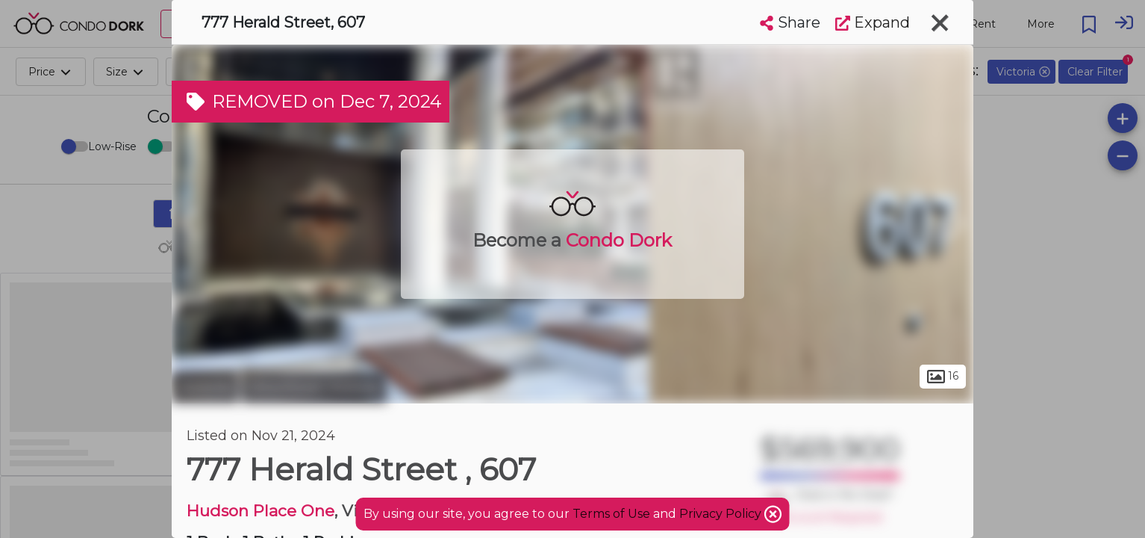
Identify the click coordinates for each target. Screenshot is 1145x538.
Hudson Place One (260, 510)
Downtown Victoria (314, 387)
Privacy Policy (721, 514)
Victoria (205, 387)
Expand (872, 22)
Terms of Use (611, 514)
